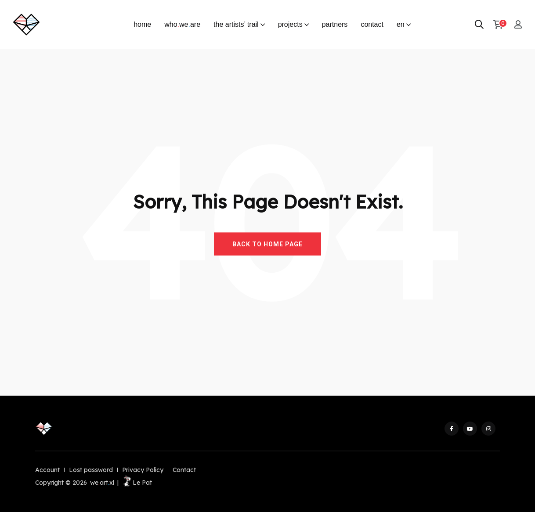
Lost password (91, 470)
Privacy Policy (142, 470)
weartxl (102, 483)
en (401, 24)
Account (47, 470)
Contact (184, 470)
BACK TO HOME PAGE (267, 243)
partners (335, 24)
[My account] (518, 24)
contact (372, 24)
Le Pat (137, 483)
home (142, 24)
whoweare (182, 24)
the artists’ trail (236, 24)
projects (290, 24)
